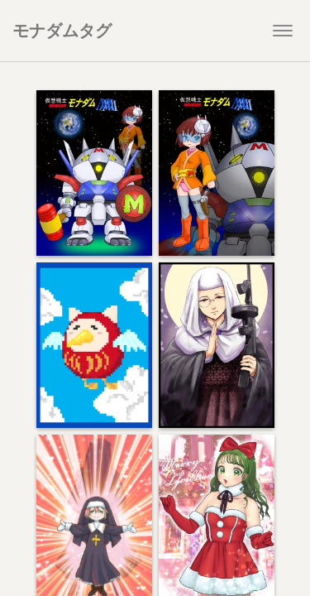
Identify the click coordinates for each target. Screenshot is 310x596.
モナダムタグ (62, 30)
